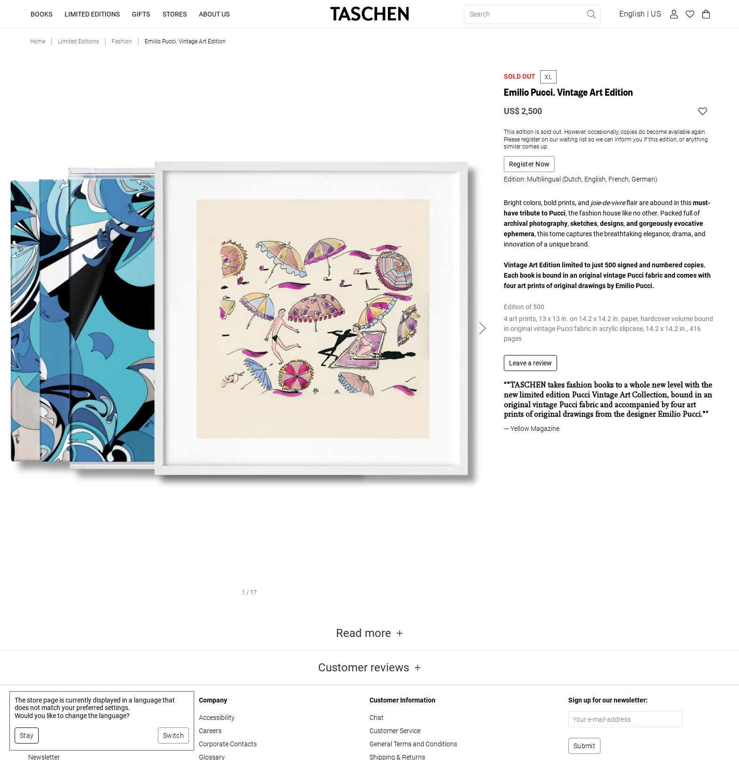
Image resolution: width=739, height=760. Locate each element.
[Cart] (704, 14)
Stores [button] (175, 14)
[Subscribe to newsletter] (584, 746)
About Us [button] (214, 14)
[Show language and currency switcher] (640, 14)
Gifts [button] (141, 14)
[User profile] (672, 14)
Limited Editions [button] (92, 14)
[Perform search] (591, 14)
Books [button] (41, 14)
